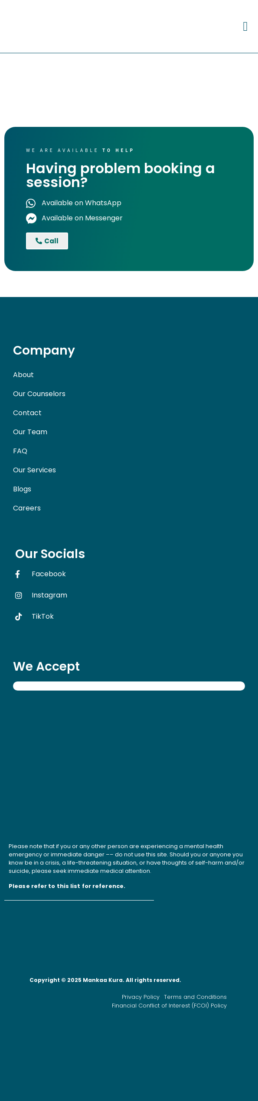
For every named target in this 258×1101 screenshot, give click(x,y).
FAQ (20, 451)
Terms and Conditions (195, 997)
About (23, 375)
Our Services (34, 470)
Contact (27, 413)
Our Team (30, 432)
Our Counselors (39, 394)
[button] (245, 26)
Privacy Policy (141, 997)
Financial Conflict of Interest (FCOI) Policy (169, 1005)
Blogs (22, 489)
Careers (31, 508)
